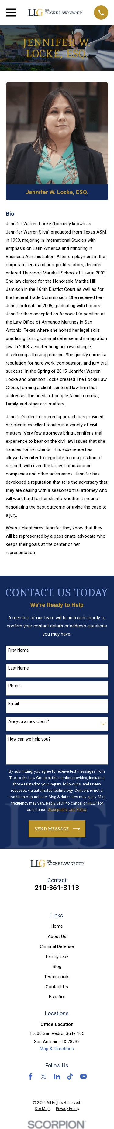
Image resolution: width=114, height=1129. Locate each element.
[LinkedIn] (57, 1076)
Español (57, 997)
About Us (57, 936)
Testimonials (57, 976)
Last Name (18, 668)
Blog (57, 966)
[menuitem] (42, 1108)
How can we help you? (29, 739)
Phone (14, 685)
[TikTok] (70, 1076)
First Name (18, 650)
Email (13, 703)
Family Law (57, 956)
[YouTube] (83, 1076)
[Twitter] (43, 1076)
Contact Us (57, 987)
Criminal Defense (57, 946)
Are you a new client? (28, 721)
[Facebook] (30, 1076)
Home (57, 926)
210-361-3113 (57, 888)
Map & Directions (57, 1048)
